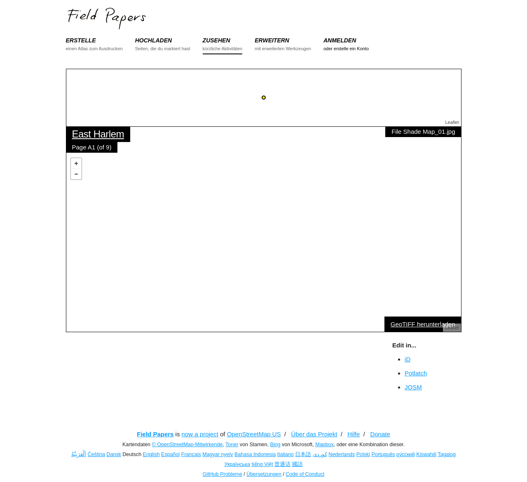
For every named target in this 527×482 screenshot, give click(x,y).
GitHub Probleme (222, 474)
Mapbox (324, 444)
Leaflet (452, 122)
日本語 (303, 454)
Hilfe (353, 434)
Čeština (96, 454)
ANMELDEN (339, 40)
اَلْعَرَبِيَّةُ (78, 454)
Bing (275, 444)
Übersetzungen (263, 474)
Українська (237, 464)
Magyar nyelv (217, 454)
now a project (200, 434)
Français (191, 454)
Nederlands (341, 454)
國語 (297, 464)
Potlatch (416, 373)
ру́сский (405, 454)
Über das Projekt (314, 434)
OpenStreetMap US (254, 434)
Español (170, 454)
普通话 (282, 464)
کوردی (320, 454)
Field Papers (155, 434)
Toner (231, 444)
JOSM (413, 387)
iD (407, 359)
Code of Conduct (305, 474)
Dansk (113, 454)
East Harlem (98, 134)
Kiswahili (426, 454)
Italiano (285, 454)
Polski (363, 454)
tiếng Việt (262, 464)
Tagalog (447, 454)
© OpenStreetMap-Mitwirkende (187, 444)
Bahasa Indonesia (255, 454)
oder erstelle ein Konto (346, 48)
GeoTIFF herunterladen (423, 324)
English (151, 454)
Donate (380, 434)
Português (383, 454)
